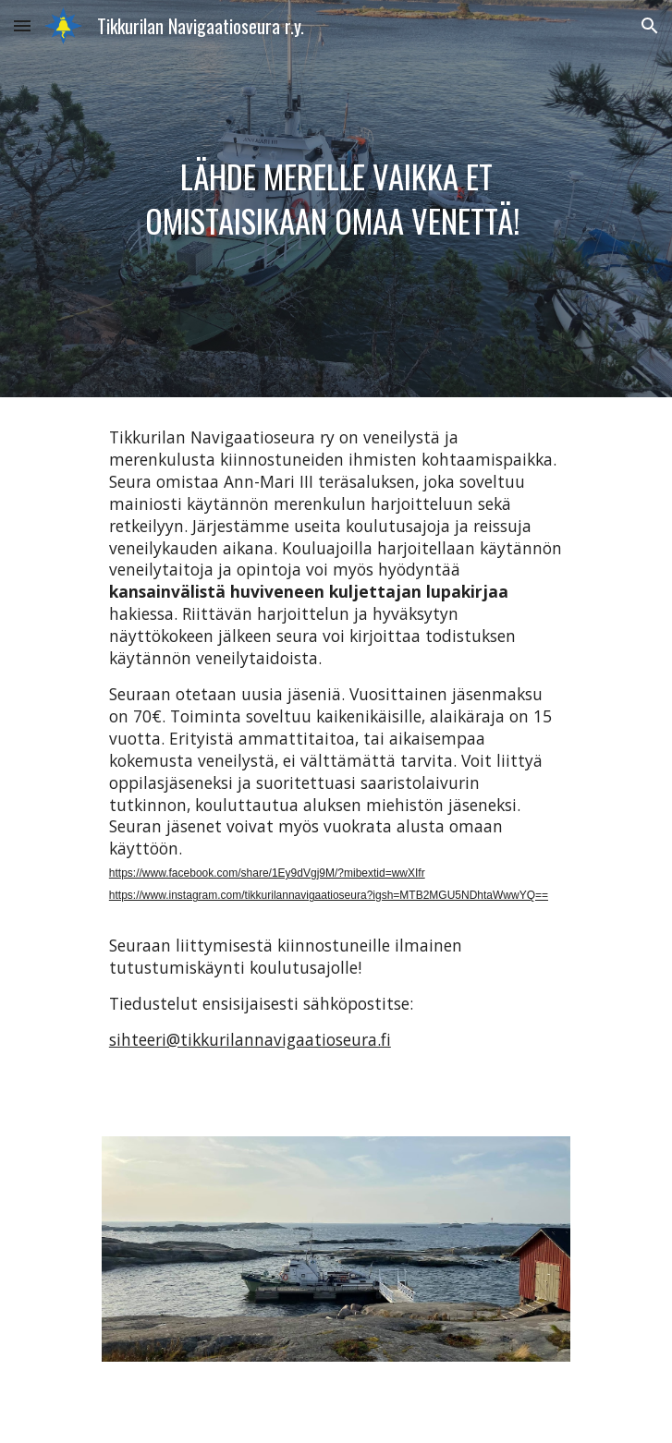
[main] (336, 198)
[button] (22, 25)
